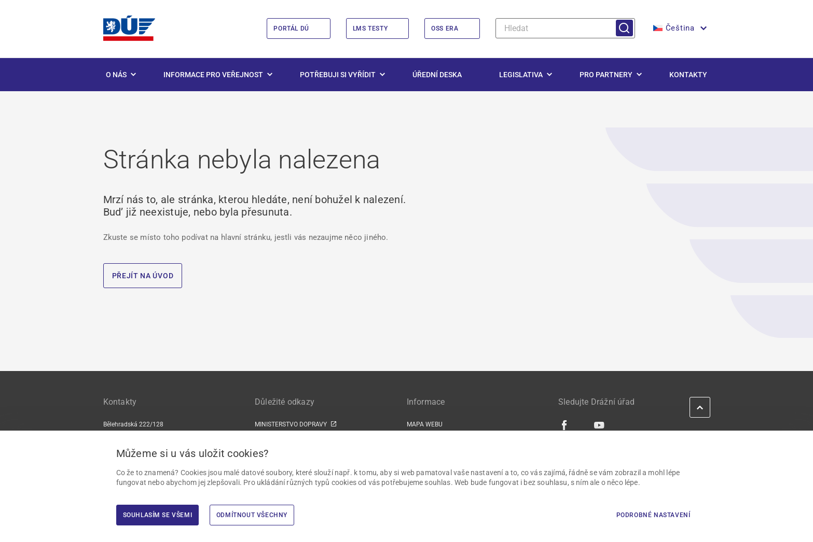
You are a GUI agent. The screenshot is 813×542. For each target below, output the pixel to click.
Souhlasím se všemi (157, 515)
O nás (116, 74)
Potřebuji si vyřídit (338, 74)
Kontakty (688, 74)
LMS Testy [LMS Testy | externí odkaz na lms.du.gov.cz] (370, 28)
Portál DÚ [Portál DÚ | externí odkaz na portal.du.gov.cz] (291, 28)
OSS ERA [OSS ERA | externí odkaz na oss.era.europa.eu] (444, 28)
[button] (679, 28)
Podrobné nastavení (653, 515)
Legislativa (521, 74)
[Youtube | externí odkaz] (599, 425)
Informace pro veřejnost (213, 74)
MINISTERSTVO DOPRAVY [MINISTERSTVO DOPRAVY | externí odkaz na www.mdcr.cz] (291, 424)
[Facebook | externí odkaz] (564, 425)
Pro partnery (606, 74)
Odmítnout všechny (251, 515)
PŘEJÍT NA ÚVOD (143, 276)
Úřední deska (437, 74)
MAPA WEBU (425, 424)
